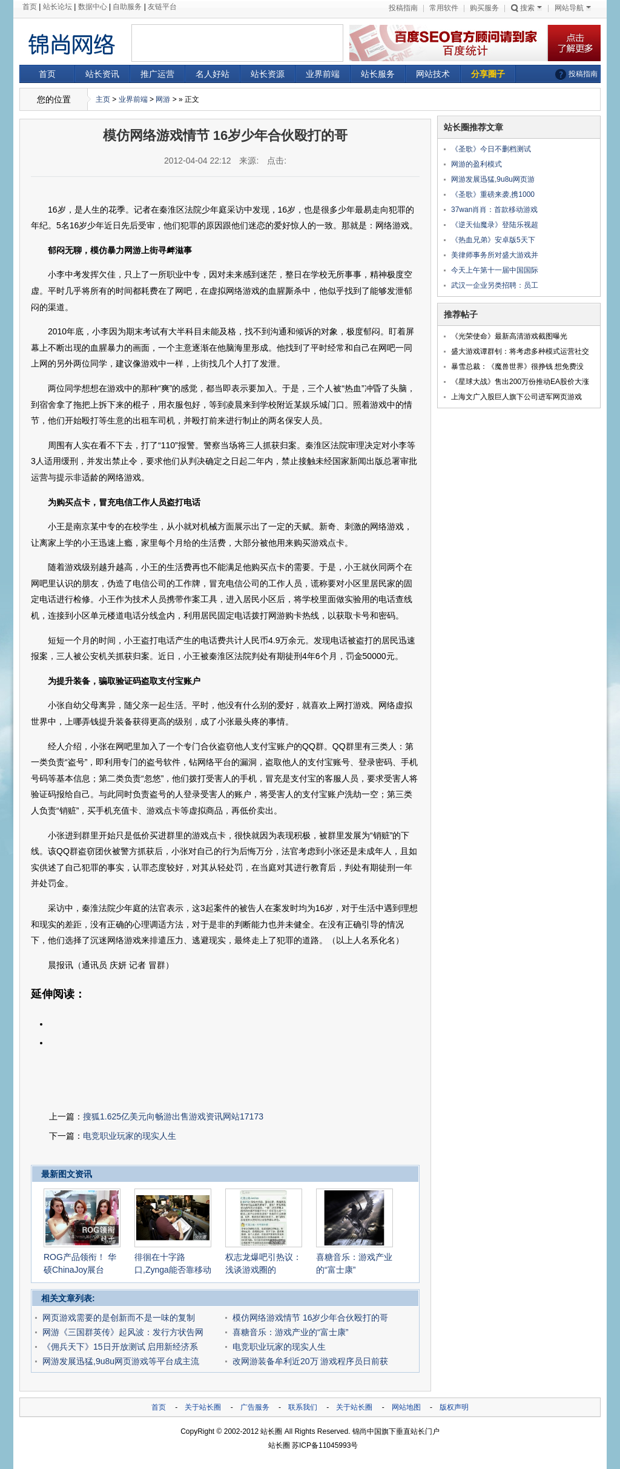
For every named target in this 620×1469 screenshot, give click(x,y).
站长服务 (378, 74)
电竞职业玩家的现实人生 (129, 1136)
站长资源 (268, 74)
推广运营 (157, 74)
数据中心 (92, 6)
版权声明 (454, 1407)
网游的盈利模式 (476, 164)
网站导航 (573, 8)
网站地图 (406, 1407)
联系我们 (302, 1407)
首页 (29, 6)
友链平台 (162, 6)
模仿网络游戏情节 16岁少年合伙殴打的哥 (310, 1317)
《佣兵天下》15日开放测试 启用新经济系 (120, 1346)
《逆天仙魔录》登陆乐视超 (494, 225)
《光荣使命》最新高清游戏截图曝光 (509, 336)
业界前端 (323, 74)
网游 (163, 99)
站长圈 (271, 1431)
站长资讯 (102, 74)
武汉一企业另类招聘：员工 (494, 285)
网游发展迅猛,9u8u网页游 (493, 179)
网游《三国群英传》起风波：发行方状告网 (122, 1332)
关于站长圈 (203, 1407)
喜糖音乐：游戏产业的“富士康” (290, 1332)
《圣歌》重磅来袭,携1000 (493, 194)
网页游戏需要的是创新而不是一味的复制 (118, 1317)
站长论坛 (57, 6)
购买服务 (484, 8)
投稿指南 (403, 8)
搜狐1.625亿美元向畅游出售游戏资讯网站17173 (173, 1116)
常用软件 (443, 8)
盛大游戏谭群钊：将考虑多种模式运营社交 (520, 351)
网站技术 (433, 74)
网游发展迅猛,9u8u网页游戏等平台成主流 (120, 1361)
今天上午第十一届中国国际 (494, 270)
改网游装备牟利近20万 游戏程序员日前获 (310, 1361)
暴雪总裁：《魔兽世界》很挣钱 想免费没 (517, 366)
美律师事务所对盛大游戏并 (494, 255)
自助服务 (127, 6)
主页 (103, 99)
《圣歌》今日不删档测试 (491, 149)
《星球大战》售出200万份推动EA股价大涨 (520, 381)
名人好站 (212, 74)
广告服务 (254, 1407)
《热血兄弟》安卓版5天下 (493, 240)
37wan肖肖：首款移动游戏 (494, 209)
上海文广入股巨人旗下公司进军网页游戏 (516, 397)
